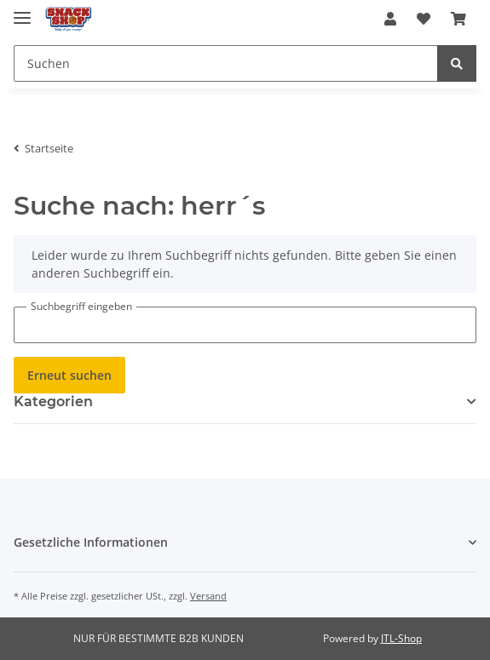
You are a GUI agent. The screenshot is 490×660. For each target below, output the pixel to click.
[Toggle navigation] (22, 10)
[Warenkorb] (458, 19)
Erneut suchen (69, 375)
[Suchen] (226, 63)
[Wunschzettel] (423, 19)
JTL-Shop (401, 638)
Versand (208, 595)
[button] (390, 19)
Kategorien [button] (53, 401)
